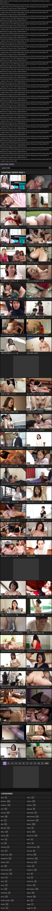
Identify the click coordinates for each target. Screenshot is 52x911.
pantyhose (32, 870)
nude (30, 839)
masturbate (32, 812)
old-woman (32, 858)
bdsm (4, 831)
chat (4, 843)
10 (38, 763)
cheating (5, 847)
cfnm (4, 839)
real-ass (31, 885)
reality (30, 893)
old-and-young (33, 847)
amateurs (5, 805)
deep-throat (6, 854)
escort (4, 885)
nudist (30, 843)
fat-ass (4, 908)
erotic (4, 881)
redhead (31, 896)
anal (4, 809)
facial (4, 896)
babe (4, 816)
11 (42, 763)
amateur (5, 801)
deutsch (5, 862)
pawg (30, 877)
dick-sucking (6, 870)
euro (4, 889)
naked (30, 828)
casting (4, 835)
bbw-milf (5, 828)
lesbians (31, 805)
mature (31, 824)
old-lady (31, 851)
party (30, 873)
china (4, 851)
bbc (4, 820)
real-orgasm (32, 889)
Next (46, 763)
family (4, 904)
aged (4, 797)
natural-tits (32, 835)
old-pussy (31, 854)
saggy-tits (31, 908)
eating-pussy (6, 873)
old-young (32, 862)
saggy (30, 904)
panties (30, 866)
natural (31, 831)
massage (31, 809)
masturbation (33, 820)
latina (30, 797)
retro (30, 900)
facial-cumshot (7, 900)
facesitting (6, 893)
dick (4, 866)
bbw (4, 824)
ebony (4, 877)
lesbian (31, 801)
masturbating (33, 816)
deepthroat (6, 858)
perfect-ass (32, 881)
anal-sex (5, 812)
